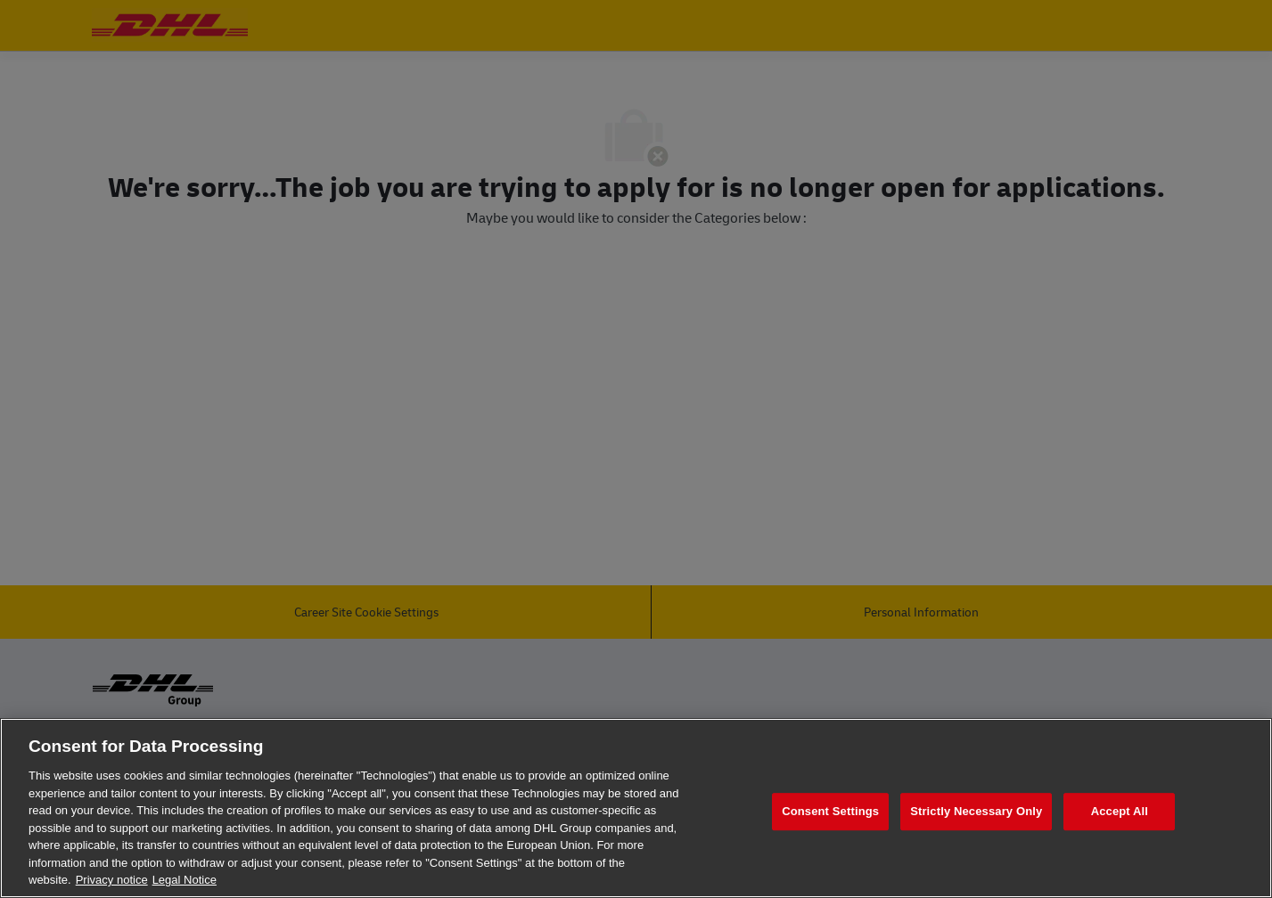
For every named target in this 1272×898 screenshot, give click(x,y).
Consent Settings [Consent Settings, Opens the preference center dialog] (830, 811)
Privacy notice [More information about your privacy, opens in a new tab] (112, 879)
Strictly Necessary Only (976, 811)
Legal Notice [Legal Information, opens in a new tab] (184, 879)
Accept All (1119, 811)
